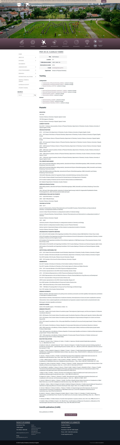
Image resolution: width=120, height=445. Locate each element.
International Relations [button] (26, 76)
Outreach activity (24, 84)
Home (20, 54)
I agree (103, 1)
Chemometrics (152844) (48, 101)
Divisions (21, 60)
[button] (9, 19)
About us (21, 57)
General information (36, 428)
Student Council (23, 87)
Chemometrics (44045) (47, 95)
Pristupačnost (92, 4)
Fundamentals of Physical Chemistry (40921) (53, 84)
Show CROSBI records (71, 414)
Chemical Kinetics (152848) (48, 99)
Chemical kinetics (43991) (48, 93)
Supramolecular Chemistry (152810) (51, 102)
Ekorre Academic (100, 442)
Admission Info (23, 67)
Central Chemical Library (24, 80)
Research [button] (21, 73)
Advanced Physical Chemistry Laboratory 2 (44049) (54, 92)
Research (33, 434)
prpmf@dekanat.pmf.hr (22, 437)
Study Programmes (35, 432)
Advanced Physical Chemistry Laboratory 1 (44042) (54, 90)
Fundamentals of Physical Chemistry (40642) (53, 83)
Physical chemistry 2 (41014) (49, 86)
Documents (22, 63)
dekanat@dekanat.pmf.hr (22, 432)
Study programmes (24, 70)
